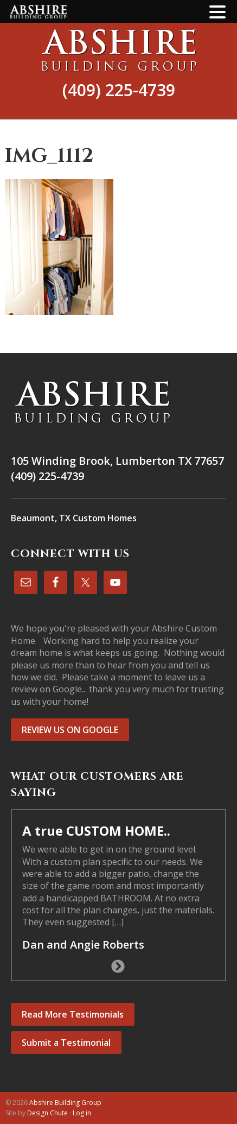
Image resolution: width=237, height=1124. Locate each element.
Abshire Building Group (118, 50)
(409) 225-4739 (118, 90)
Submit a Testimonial (66, 1043)
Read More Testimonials (73, 1014)
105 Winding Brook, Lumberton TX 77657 (117, 460)
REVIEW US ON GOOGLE (70, 730)
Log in (82, 1112)
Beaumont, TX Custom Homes (74, 518)
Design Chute (47, 1112)
